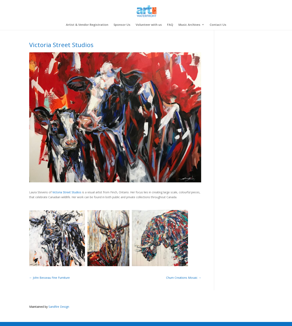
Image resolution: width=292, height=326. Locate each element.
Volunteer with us (149, 25)
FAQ (170, 25)
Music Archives (189, 25)
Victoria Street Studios (66, 192)
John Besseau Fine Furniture (49, 278)
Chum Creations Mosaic (183, 278)
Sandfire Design (58, 307)
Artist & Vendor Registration (87, 25)
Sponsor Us (122, 25)
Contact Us (218, 25)
